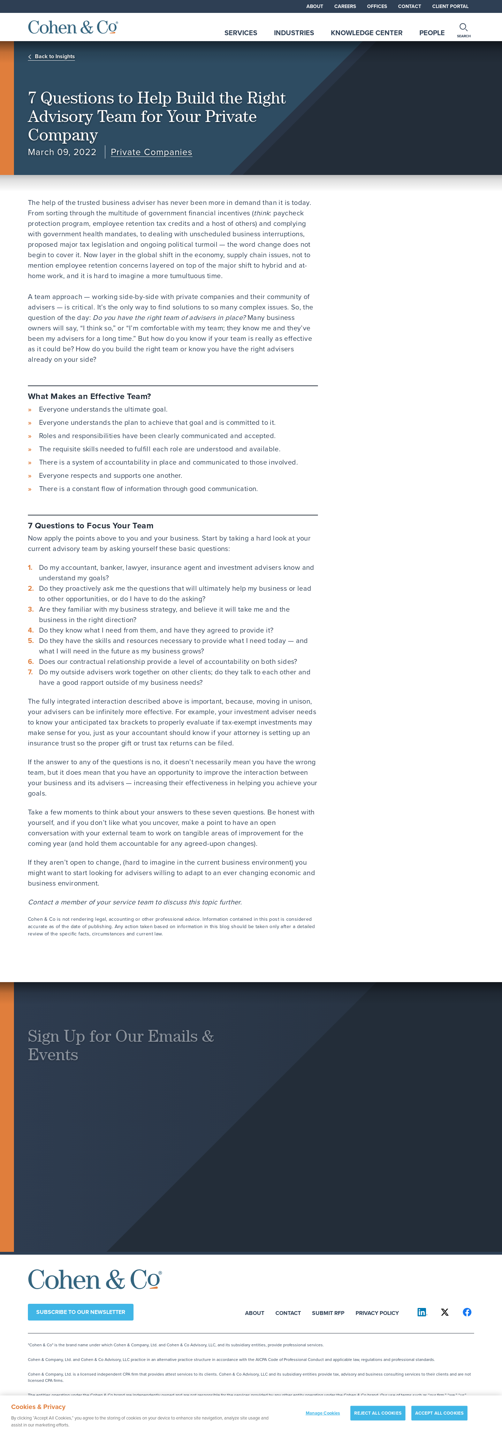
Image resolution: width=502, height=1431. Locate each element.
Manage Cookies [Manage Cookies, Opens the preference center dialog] (323, 1416)
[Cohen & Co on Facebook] (467, 1312)
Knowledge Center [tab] (367, 33)
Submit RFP (328, 1312)
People (432, 33)
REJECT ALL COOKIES (377, 1416)
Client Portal (450, 6)
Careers (345, 6)
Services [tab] (241, 33)
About (314, 6)
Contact (409, 6)
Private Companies (152, 152)
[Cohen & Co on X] (445, 1312)
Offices (377, 6)
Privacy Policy (377, 1312)
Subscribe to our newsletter (80, 1312)
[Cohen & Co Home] (73, 27)
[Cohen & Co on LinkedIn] (422, 1312)
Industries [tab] (294, 33)
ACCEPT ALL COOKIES (439, 1416)
